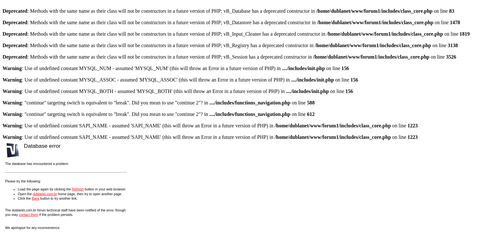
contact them (28, 215)
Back (35, 198)
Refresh (78, 189)
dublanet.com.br (45, 194)
